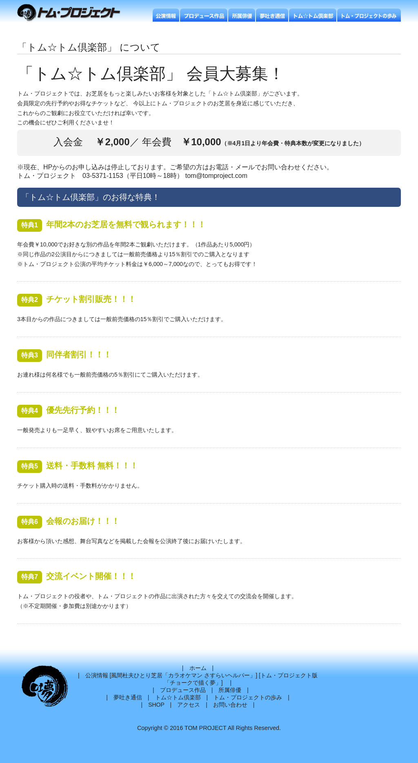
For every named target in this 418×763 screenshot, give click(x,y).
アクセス (188, 704)
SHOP (156, 704)
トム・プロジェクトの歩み (247, 697)
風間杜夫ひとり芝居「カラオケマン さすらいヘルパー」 (183, 675)
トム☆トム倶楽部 (178, 697)
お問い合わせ (230, 704)
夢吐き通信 (127, 697)
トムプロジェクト (72, 13)
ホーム (198, 668)
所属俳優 (229, 690)
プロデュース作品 (183, 690)
